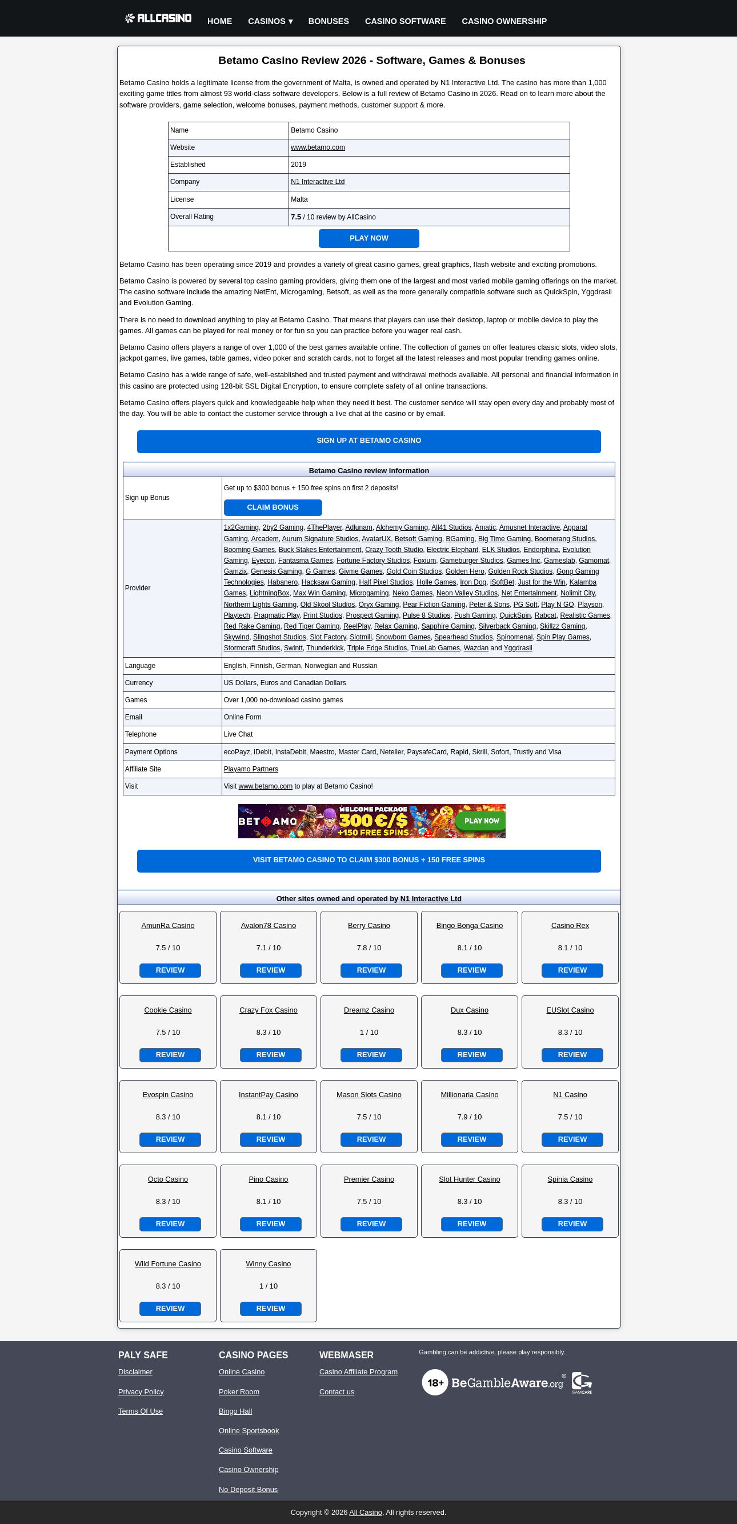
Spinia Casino (570, 1179)
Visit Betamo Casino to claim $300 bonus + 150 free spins (369, 859)
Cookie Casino (167, 1010)
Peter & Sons (489, 605)
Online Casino (242, 1371)
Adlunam (358, 527)
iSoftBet (502, 582)
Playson (590, 605)
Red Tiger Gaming (311, 626)
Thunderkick (324, 648)
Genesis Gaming (276, 571)
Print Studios (322, 615)
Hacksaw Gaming (328, 582)
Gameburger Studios (471, 561)
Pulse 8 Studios (426, 615)
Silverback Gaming (507, 626)
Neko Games (412, 593)
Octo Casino (168, 1179)
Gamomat (594, 561)
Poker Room (239, 1391)
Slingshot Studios (279, 637)
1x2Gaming (241, 527)
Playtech (237, 615)
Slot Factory (328, 637)
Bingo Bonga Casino (469, 925)
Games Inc (523, 561)
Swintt (293, 648)
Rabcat (545, 615)
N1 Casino (570, 1094)
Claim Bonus (273, 507)
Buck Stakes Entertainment (320, 550)
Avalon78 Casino (269, 925)
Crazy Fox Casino (268, 1010)
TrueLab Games (435, 648)
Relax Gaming (396, 626)
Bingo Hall (235, 1411)
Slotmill (361, 637)
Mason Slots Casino (369, 1094)
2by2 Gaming (283, 527)
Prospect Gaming (372, 615)
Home (219, 21)
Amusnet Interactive (529, 527)
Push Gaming (475, 615)
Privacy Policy (141, 1391)
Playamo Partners (251, 769)
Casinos (267, 21)
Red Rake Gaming (252, 626)
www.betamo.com (318, 147)
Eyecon (262, 561)
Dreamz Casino (369, 1010)
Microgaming (369, 593)
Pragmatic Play (276, 615)
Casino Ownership (504, 21)
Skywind (237, 637)
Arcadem (265, 539)
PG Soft (526, 605)
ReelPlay (356, 626)
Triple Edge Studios (377, 648)
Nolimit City (577, 593)
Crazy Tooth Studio (394, 550)
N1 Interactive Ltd (318, 182)
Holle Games (436, 582)
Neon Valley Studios (467, 593)
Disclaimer (135, 1371)
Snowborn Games (403, 637)
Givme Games (361, 571)
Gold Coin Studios (414, 571)
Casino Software (405, 21)
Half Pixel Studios (386, 582)
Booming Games (249, 550)
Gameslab (559, 561)
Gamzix (235, 571)
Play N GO (557, 605)
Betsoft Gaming (418, 539)
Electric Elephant (452, 550)
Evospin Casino (168, 1094)
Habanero (282, 582)
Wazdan (476, 648)
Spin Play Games (563, 637)
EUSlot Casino (570, 1010)
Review (170, 970)
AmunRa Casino (167, 925)
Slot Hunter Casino (469, 1179)
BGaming (460, 539)
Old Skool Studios (328, 605)
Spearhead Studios (463, 637)
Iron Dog (473, 582)
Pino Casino (268, 1179)
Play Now (369, 238)
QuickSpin (515, 615)
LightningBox (269, 593)
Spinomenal (514, 637)
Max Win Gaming (319, 593)
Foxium (425, 561)
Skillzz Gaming (562, 626)
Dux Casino (469, 1010)
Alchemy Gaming (402, 527)
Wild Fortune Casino (168, 1263)
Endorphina (540, 550)
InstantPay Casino (268, 1094)
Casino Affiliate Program (358, 1371)
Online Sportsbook (249, 1430)
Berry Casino (369, 925)
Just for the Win (542, 582)
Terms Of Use (140, 1411)
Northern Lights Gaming (260, 605)
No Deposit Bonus (248, 1489)
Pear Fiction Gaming (434, 605)
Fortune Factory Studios (373, 561)
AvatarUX (376, 539)
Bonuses (329, 21)
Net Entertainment (529, 593)
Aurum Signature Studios (320, 539)
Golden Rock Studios (520, 571)
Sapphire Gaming (448, 626)
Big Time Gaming (504, 539)
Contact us (336, 1391)
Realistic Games (585, 615)
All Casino (365, 1512)
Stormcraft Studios (252, 648)
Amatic (485, 527)
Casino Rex (570, 925)
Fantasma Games (305, 561)
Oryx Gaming (379, 605)
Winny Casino (268, 1263)
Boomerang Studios (565, 539)
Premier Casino (369, 1179)
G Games (320, 571)
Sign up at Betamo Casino (369, 440)
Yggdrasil (518, 648)
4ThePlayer (324, 527)
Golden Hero (465, 571)
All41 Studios (451, 527)
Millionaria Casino (470, 1094)
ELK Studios (501, 550)
